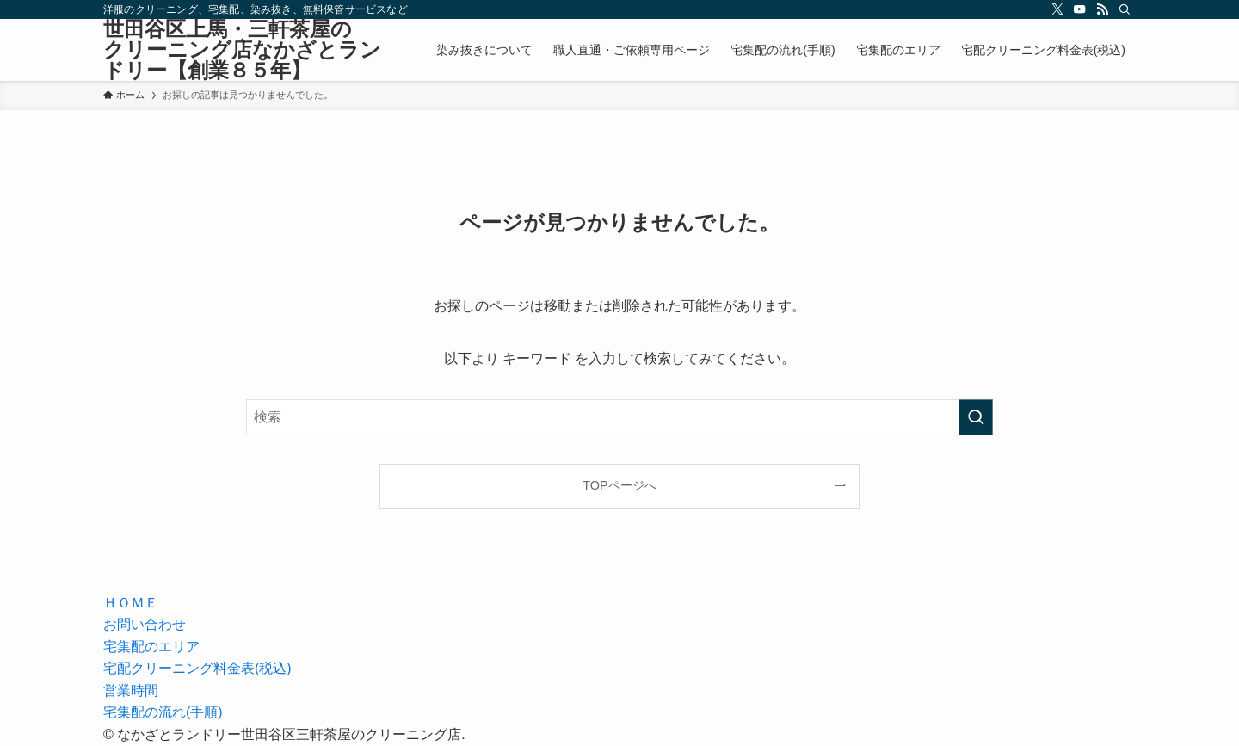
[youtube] (1080, 9)
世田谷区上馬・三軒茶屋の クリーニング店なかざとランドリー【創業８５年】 (247, 50)
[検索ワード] (619, 417)
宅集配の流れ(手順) (163, 712)
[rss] (1102, 9)
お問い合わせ (144, 624)
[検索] (1124, 9)
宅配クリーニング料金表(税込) (197, 668)
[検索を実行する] (976, 417)
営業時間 (130, 690)
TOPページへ (619, 485)
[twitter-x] (1057, 9)
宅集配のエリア (151, 646)
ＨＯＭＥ (130, 602)
